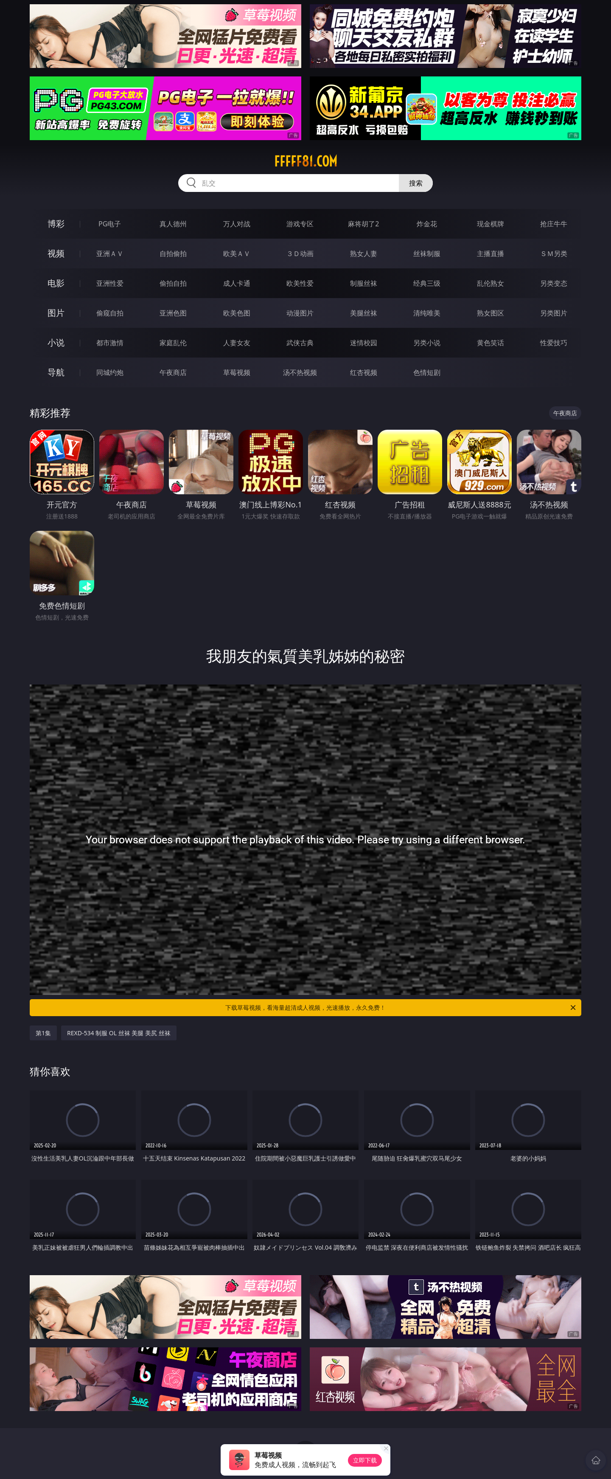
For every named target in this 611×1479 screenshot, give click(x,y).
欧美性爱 (300, 283)
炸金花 (427, 223)
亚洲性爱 (109, 283)
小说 (56, 342)
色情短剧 (426, 372)
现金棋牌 (490, 223)
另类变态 (553, 283)
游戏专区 (300, 223)
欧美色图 (236, 313)
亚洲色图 (173, 313)
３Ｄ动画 (300, 253)
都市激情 (109, 342)
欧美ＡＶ (236, 253)
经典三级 (426, 283)
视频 (56, 253)
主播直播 (490, 253)
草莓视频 (236, 372)
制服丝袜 (363, 283)
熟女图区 (490, 313)
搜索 (416, 183)
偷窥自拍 (109, 313)
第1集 (43, 1033)
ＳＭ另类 (553, 253)
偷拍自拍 (173, 283)
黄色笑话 (490, 342)
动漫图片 (300, 313)
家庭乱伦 (173, 342)
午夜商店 (173, 372)
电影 (56, 283)
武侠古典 (300, 342)
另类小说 (426, 342)
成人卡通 (236, 283)
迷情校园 (363, 342)
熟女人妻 (363, 253)
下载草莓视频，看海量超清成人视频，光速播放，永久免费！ (401, 1008)
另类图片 (553, 313)
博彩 (56, 223)
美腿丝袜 (363, 313)
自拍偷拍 (173, 253)
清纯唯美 (426, 313)
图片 (56, 312)
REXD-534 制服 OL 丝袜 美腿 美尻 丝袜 (119, 1033)
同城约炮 (109, 372)
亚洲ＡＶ (109, 253)
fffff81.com (305, 161)
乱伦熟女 (490, 283)
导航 (56, 372)
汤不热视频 (300, 372)
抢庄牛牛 (553, 223)
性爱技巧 (553, 342)
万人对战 (236, 223)
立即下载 (365, 1460)
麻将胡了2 (363, 223)
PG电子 (109, 223)
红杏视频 (363, 372)
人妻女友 (236, 342)
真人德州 (173, 223)
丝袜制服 (426, 253)
